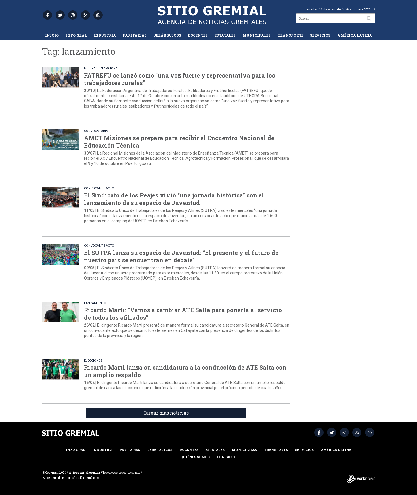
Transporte (290, 35)
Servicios (320, 35)
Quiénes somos (195, 457)
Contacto (227, 457)
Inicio (52, 35)
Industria (104, 35)
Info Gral (76, 35)
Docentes (198, 35)
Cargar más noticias (166, 413)
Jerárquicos (167, 35)
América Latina (354, 35)
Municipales (256, 35)
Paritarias (135, 35)
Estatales (225, 35)
